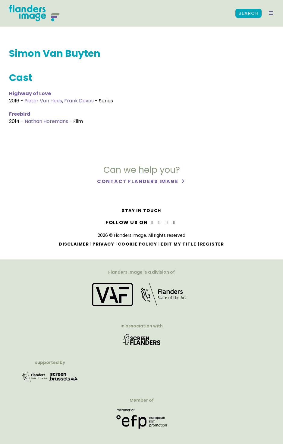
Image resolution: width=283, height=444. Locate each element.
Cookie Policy (137, 244)
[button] (271, 13)
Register (212, 244)
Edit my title (178, 244)
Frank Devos (79, 100)
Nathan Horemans (46, 121)
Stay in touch (141, 211)
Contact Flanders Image (138, 181)
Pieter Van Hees (43, 100)
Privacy (103, 244)
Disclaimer (74, 244)
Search (248, 13)
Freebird (19, 114)
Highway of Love (30, 93)
